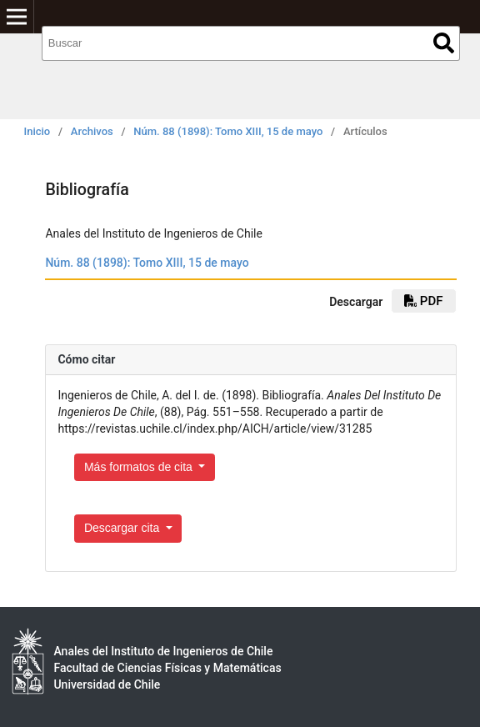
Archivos (92, 131)
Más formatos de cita (140, 467)
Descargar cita (123, 527)
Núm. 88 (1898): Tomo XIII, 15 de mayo (227, 131)
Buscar (443, 43)
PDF (423, 300)
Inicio (37, 131)
